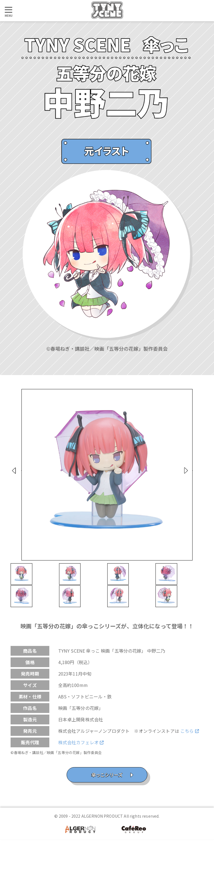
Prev (11, 477)
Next (203, 477)
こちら (189, 782)
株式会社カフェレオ (81, 793)
